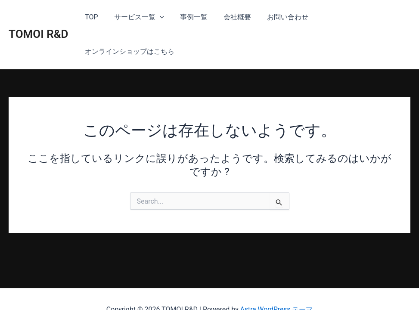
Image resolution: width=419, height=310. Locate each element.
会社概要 (231, 17)
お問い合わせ (279, 17)
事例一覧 (190, 17)
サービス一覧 (137, 17)
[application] (158, 17)
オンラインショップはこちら (358, 17)
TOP (92, 17)
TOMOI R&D (38, 16)
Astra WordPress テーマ (276, 288)
